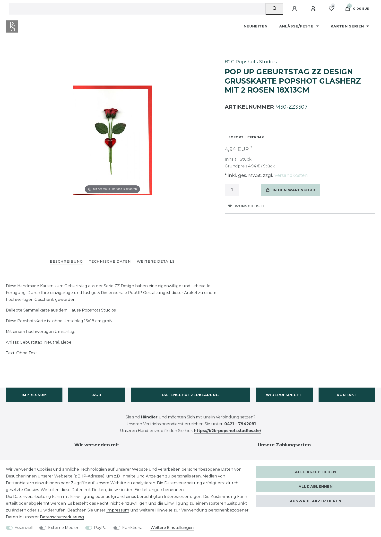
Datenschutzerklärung (190, 395)
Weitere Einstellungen (172, 527)
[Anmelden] (295, 8)
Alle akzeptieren (315, 472)
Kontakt (347, 395)
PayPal (101, 527)
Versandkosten (290, 175)
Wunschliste (246, 206)
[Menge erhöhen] (245, 190)
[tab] (66, 262)
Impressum (34, 395)
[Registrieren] (314, 8)
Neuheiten (256, 26)
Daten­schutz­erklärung (62, 517)
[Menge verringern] (254, 190)
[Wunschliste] (331, 8)
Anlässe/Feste (297, 26)
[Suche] (274, 9)
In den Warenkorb (290, 190)
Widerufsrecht (284, 395)
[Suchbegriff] (137, 9)
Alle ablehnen (316, 486)
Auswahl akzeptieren (315, 501)
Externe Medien (63, 527)
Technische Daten (110, 261)
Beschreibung (66, 261)
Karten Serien (348, 26)
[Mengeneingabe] (232, 190)
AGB (96, 395)
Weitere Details (156, 261)
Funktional (133, 527)
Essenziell (24, 527)
